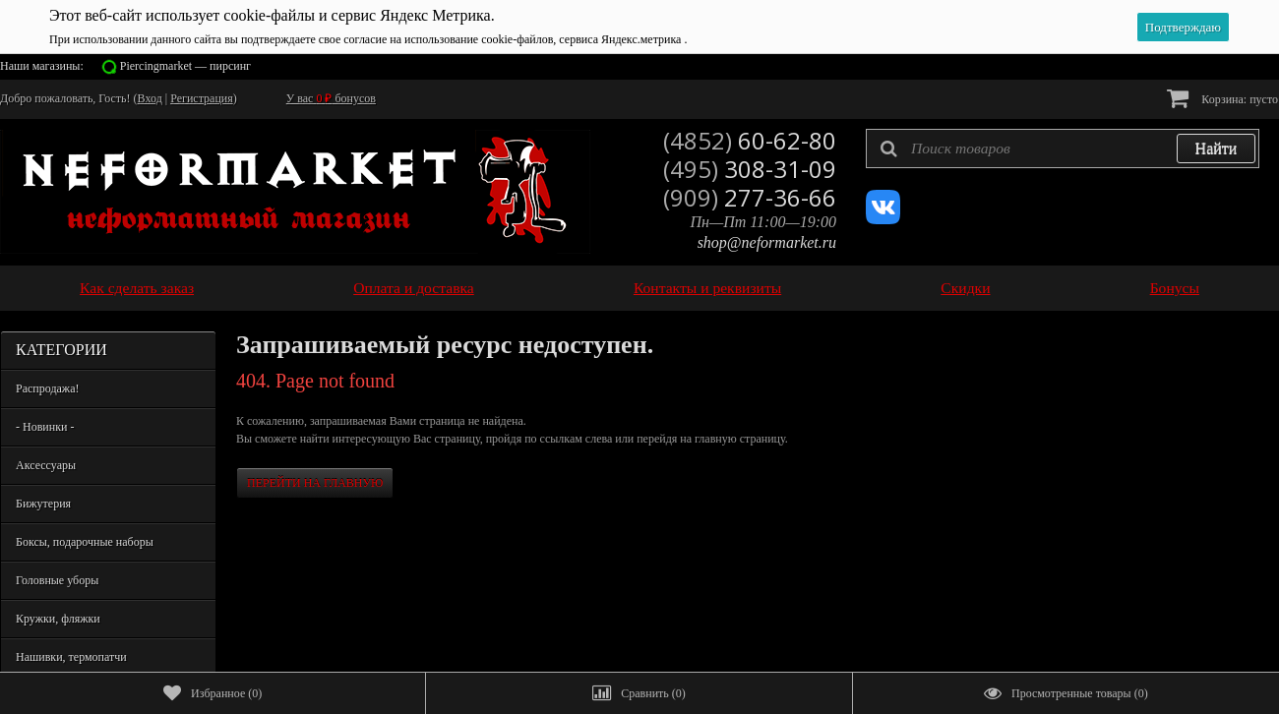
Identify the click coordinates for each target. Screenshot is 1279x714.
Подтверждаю (1183, 27)
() (212, 693)
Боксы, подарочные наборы (84, 542)
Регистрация (201, 98)
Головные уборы (57, 580)
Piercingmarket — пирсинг (185, 66)
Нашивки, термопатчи (71, 657)
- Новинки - (45, 427)
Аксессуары (46, 465)
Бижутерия (43, 503)
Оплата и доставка (413, 287)
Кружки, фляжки (58, 618)
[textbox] (1062, 148)
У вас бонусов (331, 98)
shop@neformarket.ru (767, 242)
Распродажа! (47, 388)
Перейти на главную (315, 483)
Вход (150, 98)
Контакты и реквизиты (707, 287)
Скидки (965, 287)
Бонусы (1174, 287)
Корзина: (1222, 98)
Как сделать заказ (137, 287)
